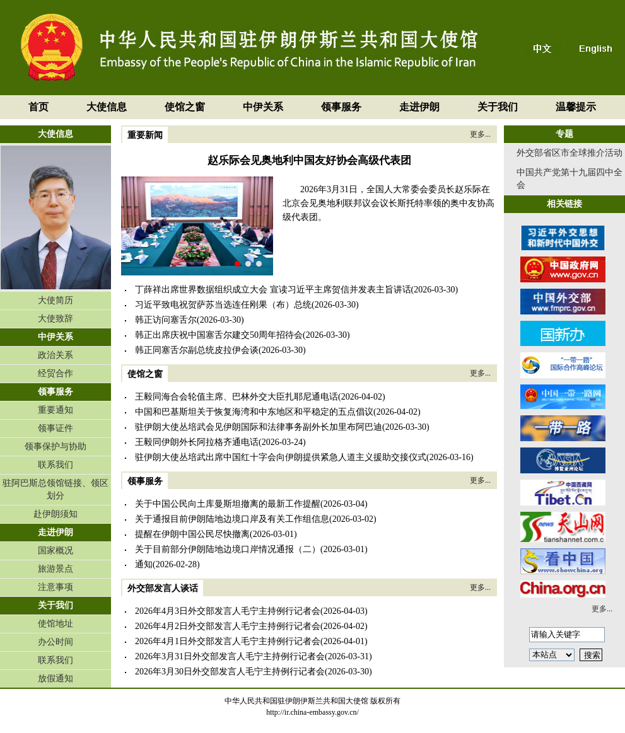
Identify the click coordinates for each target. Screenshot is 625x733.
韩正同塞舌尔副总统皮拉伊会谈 (197, 350)
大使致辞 (55, 318)
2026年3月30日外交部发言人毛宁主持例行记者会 (230, 671)
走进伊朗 (419, 106)
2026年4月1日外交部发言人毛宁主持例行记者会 (227, 641)
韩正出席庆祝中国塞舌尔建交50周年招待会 (219, 335)
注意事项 (55, 587)
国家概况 (55, 550)
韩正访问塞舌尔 (166, 320)
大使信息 (106, 106)
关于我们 (497, 106)
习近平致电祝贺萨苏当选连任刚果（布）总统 (223, 304)
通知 (144, 564)
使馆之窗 (185, 106)
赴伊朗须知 (55, 514)
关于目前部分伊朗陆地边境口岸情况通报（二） (227, 549)
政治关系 (55, 355)
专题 (564, 134)
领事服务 (341, 106)
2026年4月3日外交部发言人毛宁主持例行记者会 (227, 611)
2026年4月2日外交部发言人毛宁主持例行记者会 (227, 626)
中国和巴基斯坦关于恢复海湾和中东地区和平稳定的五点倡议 (254, 412)
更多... (480, 134)
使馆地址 (55, 623)
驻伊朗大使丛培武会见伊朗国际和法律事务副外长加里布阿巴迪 (258, 427)
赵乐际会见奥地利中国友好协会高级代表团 (309, 160)
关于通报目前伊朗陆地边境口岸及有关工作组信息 (232, 519)
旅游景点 (55, 569)
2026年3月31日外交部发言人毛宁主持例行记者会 (230, 656)
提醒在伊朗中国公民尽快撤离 (192, 534)
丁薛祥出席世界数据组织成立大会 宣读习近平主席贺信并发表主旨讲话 (273, 289)
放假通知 (55, 678)
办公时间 (55, 642)
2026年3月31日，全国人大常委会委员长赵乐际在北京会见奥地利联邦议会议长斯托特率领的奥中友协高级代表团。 (388, 203)
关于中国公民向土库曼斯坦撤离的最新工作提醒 (227, 504)
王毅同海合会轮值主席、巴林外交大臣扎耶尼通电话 (236, 396)
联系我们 (55, 465)
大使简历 (55, 300)
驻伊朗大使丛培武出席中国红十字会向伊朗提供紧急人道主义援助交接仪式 (280, 457)
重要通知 (55, 410)
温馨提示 (576, 106)
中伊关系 (263, 106)
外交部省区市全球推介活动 (569, 153)
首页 (38, 106)
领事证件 (55, 428)
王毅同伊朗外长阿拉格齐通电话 (197, 442)
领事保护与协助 (55, 446)
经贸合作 (55, 373)
